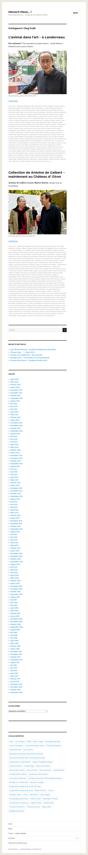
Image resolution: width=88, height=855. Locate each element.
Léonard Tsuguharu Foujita (25, 143)
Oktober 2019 (15, 592)
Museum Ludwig (36, 782)
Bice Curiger (38, 741)
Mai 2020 (14, 573)
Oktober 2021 (15, 526)
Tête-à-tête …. (47, 807)
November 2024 (16, 425)
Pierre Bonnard (39, 153)
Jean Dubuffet (19, 136)
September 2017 (16, 660)
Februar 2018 (15, 646)
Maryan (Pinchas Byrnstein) (47, 297)
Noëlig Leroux (39, 301)
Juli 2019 (13, 600)
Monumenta (12, 151)
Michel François (26, 299)
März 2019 (14, 611)
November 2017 (16, 654)
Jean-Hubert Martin (23, 285)
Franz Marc (40, 128)
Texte (33, 108)
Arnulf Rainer (62, 112)
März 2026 (14, 382)
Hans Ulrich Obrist (43, 766)
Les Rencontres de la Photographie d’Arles (44, 778)
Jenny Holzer (32, 770)
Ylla (43, 161)
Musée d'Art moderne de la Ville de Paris (25, 786)
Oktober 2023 (15, 461)
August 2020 (15, 564)
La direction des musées (38, 774)
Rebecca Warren (23, 155)
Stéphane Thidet (55, 311)
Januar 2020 (15, 583)
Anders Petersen (13, 252)
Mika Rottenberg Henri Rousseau (41, 149)
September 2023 (16, 464)
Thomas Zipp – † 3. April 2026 (22, 352)
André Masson (19, 112)
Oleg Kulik (48, 151)
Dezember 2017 (16, 651)
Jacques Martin (56, 134)
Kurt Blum (43, 289)
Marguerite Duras (13, 147)
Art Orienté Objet (14, 114)
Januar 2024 (15, 453)
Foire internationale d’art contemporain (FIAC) (27, 758)
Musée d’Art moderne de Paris (21, 790)
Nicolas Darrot (30, 301)
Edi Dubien (48, 122)
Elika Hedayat (29, 268)
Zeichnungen (39, 108)
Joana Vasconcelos (50, 138)
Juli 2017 (13, 665)
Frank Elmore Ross (14, 275)
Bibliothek (20, 106)
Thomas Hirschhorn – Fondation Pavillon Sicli (28, 360)
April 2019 (14, 608)
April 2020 (14, 575)
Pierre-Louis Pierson (20, 307)
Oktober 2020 (15, 559)
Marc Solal (26, 295)
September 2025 (16, 398)
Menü (75, 13)
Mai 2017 (13, 671)
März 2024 (14, 447)
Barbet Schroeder (43, 114)
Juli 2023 (13, 469)
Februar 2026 (15, 385)
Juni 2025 (13, 406)
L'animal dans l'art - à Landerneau (53, 141)
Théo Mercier (28, 313)
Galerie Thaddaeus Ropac (42, 762)
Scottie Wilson (26, 311)
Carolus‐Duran (42, 116)
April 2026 (14, 379)
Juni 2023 (13, 472)
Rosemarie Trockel (14, 157)
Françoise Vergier (57, 273)
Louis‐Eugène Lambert (54, 143)
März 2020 (14, 578)
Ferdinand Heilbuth (50, 124)
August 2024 (15, 434)
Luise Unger (49, 293)
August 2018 (15, 630)
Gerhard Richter (15, 766)
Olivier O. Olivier (28, 303)
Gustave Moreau (29, 132)
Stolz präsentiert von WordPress (31, 849)
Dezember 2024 (16, 423)
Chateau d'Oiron (40, 260)
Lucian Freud (20, 145)
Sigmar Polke (36, 803)
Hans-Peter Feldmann (54, 279)
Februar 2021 (15, 548)
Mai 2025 (13, 409)
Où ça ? (51, 790)
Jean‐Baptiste (28, 136)
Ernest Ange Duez (28, 124)
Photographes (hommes (18, 799)
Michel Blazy (16, 299)
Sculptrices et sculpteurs (19, 803)
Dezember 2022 (16, 488)
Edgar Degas (40, 122)
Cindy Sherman (15, 750)
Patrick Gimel (47, 303)
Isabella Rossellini (22, 134)
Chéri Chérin (28, 118)
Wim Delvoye (38, 315)
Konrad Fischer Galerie (18, 774)
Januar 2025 (15, 420)
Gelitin (19, 277)
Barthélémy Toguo (14, 256)
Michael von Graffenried (18, 782)
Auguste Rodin (32, 114)
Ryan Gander (25, 157)
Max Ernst (15, 149)
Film (58, 246)
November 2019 (16, 589)
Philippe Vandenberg (44, 305)
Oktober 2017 (15, 657)
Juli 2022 (13, 502)
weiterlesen (13, 101)
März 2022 (14, 513)
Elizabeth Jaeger (57, 122)
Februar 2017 (15, 679)
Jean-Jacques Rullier (35, 285)
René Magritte (55, 307)
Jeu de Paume (45, 770)
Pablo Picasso (56, 151)
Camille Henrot (21, 116)
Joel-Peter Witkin (59, 285)
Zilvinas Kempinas (48, 315)
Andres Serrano (34, 252)
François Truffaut (57, 126)
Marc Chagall (47, 145)
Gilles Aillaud (21, 130)
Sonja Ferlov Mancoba (56, 157)
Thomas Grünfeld (50, 313)
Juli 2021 (13, 534)
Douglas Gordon (30, 122)
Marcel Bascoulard (36, 295)
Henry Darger (41, 281)
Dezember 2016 (16, 684)
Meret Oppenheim (24, 149)
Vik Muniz (31, 315)
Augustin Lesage (61, 254)
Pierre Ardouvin (56, 305)
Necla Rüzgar (31, 151)
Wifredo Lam (16, 161)
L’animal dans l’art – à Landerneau (36, 37)
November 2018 (16, 622)
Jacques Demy (46, 134)
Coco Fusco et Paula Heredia (53, 118)
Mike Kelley (47, 299)
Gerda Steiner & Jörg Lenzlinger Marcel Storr (35, 277)
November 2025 (16, 393)
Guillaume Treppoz (40, 279)
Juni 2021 (13, 537)
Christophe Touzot (32, 262)
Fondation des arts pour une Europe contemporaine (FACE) (32, 273)
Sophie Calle (12, 159)
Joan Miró (40, 138)
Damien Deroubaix (31, 266)
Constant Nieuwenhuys (20, 120)
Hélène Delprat (22, 281)
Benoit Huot (28, 256)
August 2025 (15, 401)
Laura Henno (12, 143)
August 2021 (15, 532)
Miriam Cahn (55, 299)
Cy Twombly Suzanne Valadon (50, 120)
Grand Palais (29, 766)
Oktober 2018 (15, 624)
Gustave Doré (19, 132)
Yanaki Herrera (36, 161)
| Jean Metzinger (50, 108)
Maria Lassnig (24, 147)
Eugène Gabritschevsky (25, 270)
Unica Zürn (60, 313)
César (32, 260)
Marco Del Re (56, 145)
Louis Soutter (41, 293)
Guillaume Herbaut (28, 279)
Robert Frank (35, 799)
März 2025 (14, 415)
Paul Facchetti (56, 303)
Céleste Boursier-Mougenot (52, 258)
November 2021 (16, 523)
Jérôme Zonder (48, 285)
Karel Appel (21, 141)
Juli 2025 (13, 404)
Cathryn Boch (38, 258)
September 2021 (16, 529)
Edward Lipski (19, 268)
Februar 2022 (15, 515)
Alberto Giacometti (22, 110)
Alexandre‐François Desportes (50, 110)
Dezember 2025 (16, 390)
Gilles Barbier (54, 277)
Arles (11, 741)
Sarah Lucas (33, 157)
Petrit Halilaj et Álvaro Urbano (24, 153)
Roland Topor (18, 309)
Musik (35, 248)
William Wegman (26, 161)
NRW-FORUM (40, 790)
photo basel (45, 795)
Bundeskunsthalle (27, 258)
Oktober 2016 (15, 690)
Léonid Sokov (32, 293)
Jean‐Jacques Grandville (56, 136)
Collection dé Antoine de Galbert (24, 264)
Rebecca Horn (13, 155)
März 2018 (14, 643)
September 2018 (16, 627)
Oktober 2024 (15, 428)
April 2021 (14, 543)
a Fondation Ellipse (16, 250)
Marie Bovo (32, 147)
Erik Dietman (57, 268)
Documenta (28, 750)
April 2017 (14, 673)
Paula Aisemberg (20, 305)
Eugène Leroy (37, 270)
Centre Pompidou (16, 746)
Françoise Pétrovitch (30, 128)
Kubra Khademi (37, 141)
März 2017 (14, 676)
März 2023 (14, 480)
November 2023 (16, 458)
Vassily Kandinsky (42, 159)
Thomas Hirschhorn (16, 807)
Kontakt (11, 838)
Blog (33, 106)
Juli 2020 (13, 567)
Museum (11, 108)
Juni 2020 (14, 570)
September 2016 (16, 692)
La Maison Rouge (39, 291)
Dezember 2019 (16, 586)
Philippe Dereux (32, 305)
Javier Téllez (12, 285)
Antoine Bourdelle (52, 112)
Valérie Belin (12, 315)
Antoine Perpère (26, 254)
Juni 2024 (14, 439)
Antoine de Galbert (14, 254)
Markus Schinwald (18, 297)
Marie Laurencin (42, 147)
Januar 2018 (14, 649)
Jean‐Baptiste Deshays (41, 136)
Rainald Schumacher (33, 307)
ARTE (29, 741)
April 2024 (14, 444)
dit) (38, 266)
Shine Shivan (35, 311)
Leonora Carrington (40, 143)
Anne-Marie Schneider (47, 252)
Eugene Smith (47, 270)
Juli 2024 (13, 436)
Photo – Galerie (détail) (17, 833)
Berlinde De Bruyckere (39, 256)
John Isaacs (12, 287)
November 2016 (16, 687)
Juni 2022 (14, 504)
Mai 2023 (13, 474)
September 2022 (16, 496)
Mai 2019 (13, 605)
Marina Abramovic (53, 147)
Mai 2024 (14, 442)
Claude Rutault (43, 262)
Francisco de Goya (46, 126)
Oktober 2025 (15, 395)
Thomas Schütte (33, 807)
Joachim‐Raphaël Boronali (28, 138)
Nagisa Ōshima (21, 151)
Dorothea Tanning (18, 122)
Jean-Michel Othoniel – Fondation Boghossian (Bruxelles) (33, 349)
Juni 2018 (13, 635)
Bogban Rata (62, 256)
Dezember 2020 (16, 553)
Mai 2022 (13, 507)
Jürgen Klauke (42, 287)
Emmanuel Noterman (15, 124)
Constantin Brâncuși (34, 120)
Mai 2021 (13, 540)
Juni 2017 (13, 668)
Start (10, 824)
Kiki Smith (29, 141)
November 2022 (16, 491)
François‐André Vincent (15, 128)
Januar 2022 (15, 518)
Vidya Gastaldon (22, 315)
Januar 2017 (14, 681)
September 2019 (16, 594)
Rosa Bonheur (58, 155)
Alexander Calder (34, 110)
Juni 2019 (13, 602)
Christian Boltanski (53, 746)
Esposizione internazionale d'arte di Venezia (26, 754)
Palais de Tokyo (15, 795)
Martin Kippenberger (31, 297)
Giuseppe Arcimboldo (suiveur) (35, 130)
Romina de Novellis (47, 155)
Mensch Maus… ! (19, 12)
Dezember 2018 (16, 619)
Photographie (26, 108)
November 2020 (16, 556)
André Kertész (24, 252)
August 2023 (15, 466)
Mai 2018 (13, 638)
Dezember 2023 (16, 455)
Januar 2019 (14, 616)
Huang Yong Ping (49, 132)
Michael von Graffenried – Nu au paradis (26, 355)
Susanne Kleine (18, 313)
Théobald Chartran (23, 159)
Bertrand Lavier (54, 114)
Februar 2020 (15, 581)
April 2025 (14, 412)
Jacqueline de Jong (34, 134)
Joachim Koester (13, 138)
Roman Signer (39, 309)
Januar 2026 (15, 387)
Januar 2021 (14, 551)
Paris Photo (33, 795)
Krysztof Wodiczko (33, 289)
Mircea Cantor (56, 149)
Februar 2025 (15, 417)
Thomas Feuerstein (39, 313)
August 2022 (15, 499)
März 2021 (14, 545)
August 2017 (15, 662)
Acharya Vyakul (40, 250)
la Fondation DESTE (52, 289)
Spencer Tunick (45, 311)
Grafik (44, 106)
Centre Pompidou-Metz (35, 746)
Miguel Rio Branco (37, 299)
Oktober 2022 (15, 494)
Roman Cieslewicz (28, 309)
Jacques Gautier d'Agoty (30, 283)
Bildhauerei (27, 106)
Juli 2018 (13, 632)
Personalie (17, 108)
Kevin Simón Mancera (54, 287)
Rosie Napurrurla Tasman (52, 309)
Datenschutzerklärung (17, 843)
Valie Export (33, 159)
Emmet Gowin (38, 268)
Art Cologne (20, 741)
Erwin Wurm (13, 270)
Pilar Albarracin (60, 153)
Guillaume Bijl (17, 279)
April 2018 (14, 641)
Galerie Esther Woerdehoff (19, 762)
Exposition (39, 106)
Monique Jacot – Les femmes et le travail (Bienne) (29, 358)
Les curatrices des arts (17, 778)
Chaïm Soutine (52, 116)
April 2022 (14, 510)
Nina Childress (40, 151)
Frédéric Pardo (25, 275)
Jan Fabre (62, 283)
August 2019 (15, 597)
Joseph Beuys (12, 141)
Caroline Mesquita (32, 116)
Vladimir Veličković (54, 159)
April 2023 (14, 477)
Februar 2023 (15, 483)
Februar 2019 (15, 613)
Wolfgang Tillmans (16, 811)
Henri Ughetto (32, 281)
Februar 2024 (15, 450)
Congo (10, 120)
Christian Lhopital (20, 262)
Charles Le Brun (18, 118)
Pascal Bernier (38, 303)
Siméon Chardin (43, 157)
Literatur (56, 106)
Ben (22, 256)
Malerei (62, 106)
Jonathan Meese (21, 287)
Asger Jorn (23, 114)
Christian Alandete (38, 118)
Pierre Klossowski (49, 153)
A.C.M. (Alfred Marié (29, 250)
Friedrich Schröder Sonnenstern (41, 275)
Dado (22, 266)
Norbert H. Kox (49, 301)
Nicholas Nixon (20, 301)
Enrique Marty (47, 268)
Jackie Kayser (17, 283)
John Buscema (61, 138)
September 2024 (16, 431)
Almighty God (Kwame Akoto (55, 250)
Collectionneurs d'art (42, 246)
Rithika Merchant (35, 155)
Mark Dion (57, 295)
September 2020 (16, 562)
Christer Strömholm (52, 260)
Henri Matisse (39, 132)
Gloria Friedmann (50, 130)
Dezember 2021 (16, 521)
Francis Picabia (35, 126)
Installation (50, 106)
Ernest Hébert (39, 124)
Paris (25, 795)
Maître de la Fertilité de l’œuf (33, 145)
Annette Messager (39, 112)
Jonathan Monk (32, 287)
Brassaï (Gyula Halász (14, 258)
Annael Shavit (29, 112)
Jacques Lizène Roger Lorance (48, 283)
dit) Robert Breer (45, 266)
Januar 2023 (15, 485)
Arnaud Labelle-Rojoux (39, 254)
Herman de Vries (51, 281)
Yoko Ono (48, 161)
